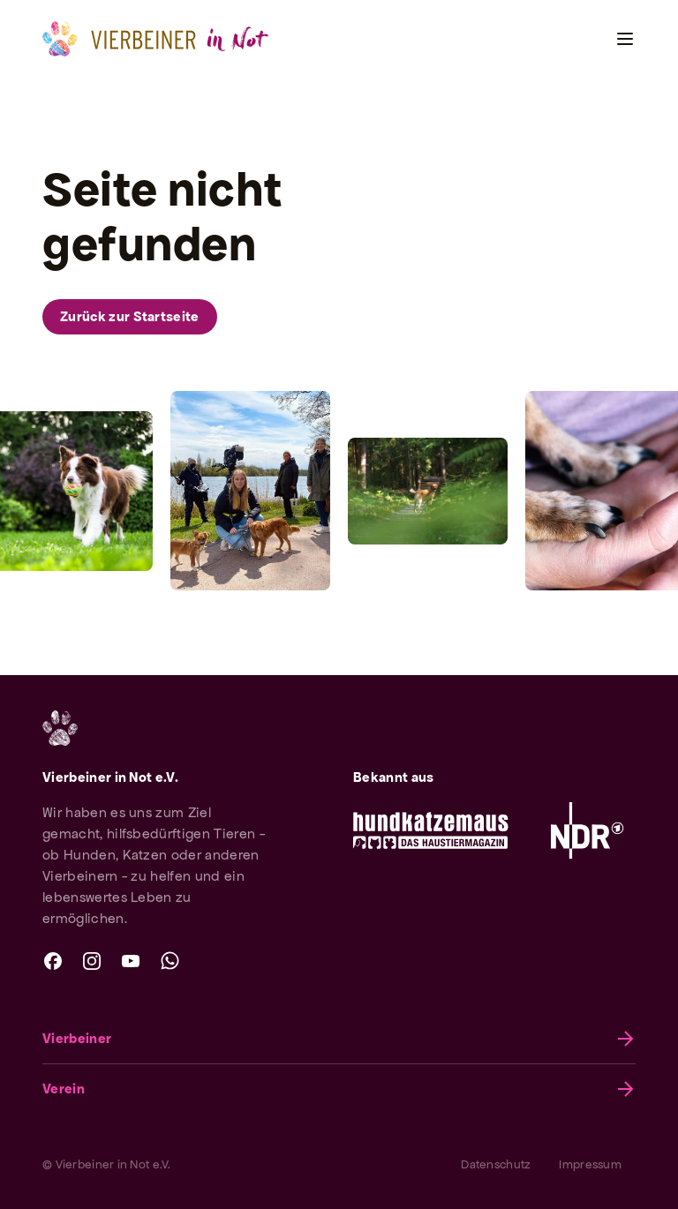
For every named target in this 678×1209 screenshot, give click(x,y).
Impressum (590, 1164)
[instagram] (91, 961)
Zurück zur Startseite (130, 316)
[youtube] (130, 961)
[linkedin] (208, 961)
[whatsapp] (169, 961)
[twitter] (247, 961)
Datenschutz (496, 1164)
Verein (339, 1089)
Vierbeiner (339, 1038)
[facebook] (53, 961)
